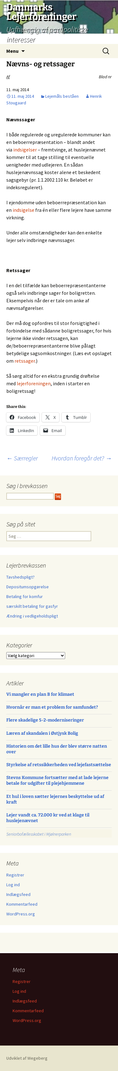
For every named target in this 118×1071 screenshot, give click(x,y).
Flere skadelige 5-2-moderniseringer (45, 720)
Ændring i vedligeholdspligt (32, 616)
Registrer (15, 875)
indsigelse (23, 210)
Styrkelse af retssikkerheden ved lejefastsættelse (58, 764)
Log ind (13, 884)
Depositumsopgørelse (27, 587)
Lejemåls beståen (62, 96)
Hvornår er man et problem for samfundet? (52, 707)
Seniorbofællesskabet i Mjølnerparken (38, 834)
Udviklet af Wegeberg (27, 1058)
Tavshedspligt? (20, 577)
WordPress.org (20, 914)
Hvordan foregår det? (82, 458)
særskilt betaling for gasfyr (32, 606)
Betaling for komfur (24, 596)
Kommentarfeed (21, 904)
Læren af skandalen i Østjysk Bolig (42, 733)
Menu (12, 51)
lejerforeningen (34, 383)
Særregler (22, 458)
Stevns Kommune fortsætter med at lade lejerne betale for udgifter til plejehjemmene (57, 780)
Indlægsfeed (18, 894)
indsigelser (25, 149)
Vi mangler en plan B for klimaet (40, 694)
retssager (24, 361)
